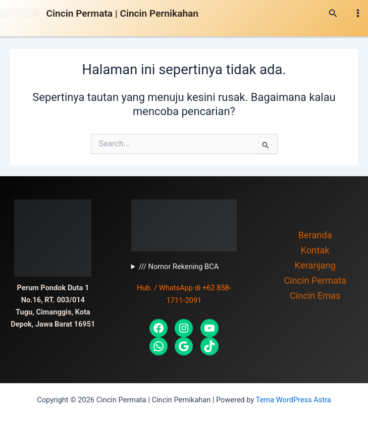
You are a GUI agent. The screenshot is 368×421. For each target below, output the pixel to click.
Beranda (315, 235)
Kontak (315, 250)
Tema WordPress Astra (293, 399)
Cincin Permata (315, 280)
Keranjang (315, 265)
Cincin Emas (315, 295)
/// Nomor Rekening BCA (179, 266)
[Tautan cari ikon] (333, 13)
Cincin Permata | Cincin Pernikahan (122, 13)
